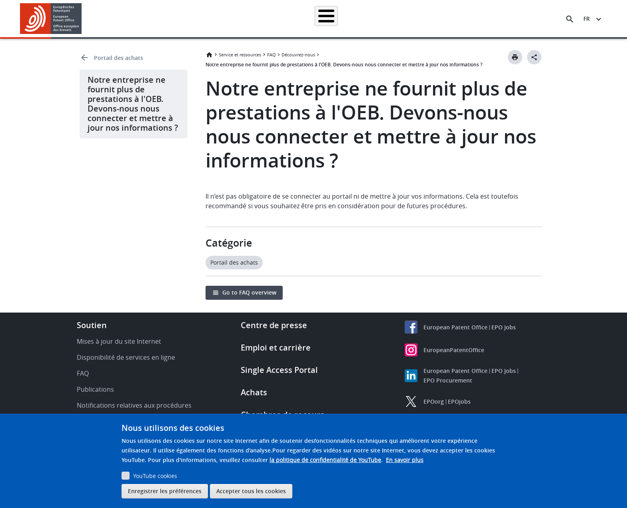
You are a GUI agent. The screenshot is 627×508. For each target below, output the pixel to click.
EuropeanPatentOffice (453, 350)
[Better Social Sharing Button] (534, 57)
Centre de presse (274, 325)
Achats (254, 392)
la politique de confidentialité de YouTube (325, 460)
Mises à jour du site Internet (119, 341)
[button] (83, 19)
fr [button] (586, 18)
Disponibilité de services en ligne (126, 357)
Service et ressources (240, 55)
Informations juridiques (323, 18)
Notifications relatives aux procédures (134, 405)
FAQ (271, 55)
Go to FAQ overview (249, 292)
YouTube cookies (155, 476)
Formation (453, 18)
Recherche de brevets (191, 18)
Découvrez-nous (500, 18)
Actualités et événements (395, 18)
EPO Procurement (447, 380)
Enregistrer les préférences (165, 491)
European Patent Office (455, 327)
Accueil (142, 18)
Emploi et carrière (276, 347)
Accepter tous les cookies (251, 491)
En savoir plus (404, 460)
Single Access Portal (279, 370)
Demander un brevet (256, 18)
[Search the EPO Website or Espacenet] (570, 19)
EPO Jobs (503, 327)
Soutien (92, 325)
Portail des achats (118, 58)
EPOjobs (459, 401)
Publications (95, 389)
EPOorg (433, 401)
